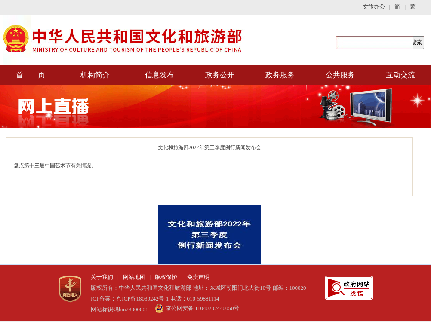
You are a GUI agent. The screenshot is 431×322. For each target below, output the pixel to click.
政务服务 (280, 75)
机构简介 (95, 75)
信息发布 (159, 75)
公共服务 (340, 75)
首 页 (30, 75)
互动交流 (400, 75)
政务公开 (219, 75)
